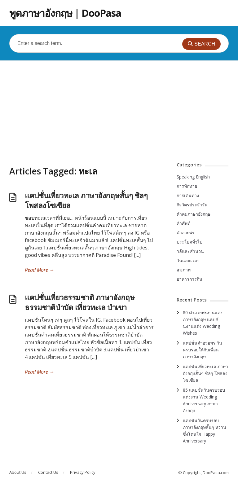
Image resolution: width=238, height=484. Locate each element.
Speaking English (193, 177)
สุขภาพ (184, 270)
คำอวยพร (186, 232)
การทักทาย (187, 186)
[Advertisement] (119, 107)
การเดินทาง (188, 195)
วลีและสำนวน (190, 251)
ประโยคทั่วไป (189, 242)
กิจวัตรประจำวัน (192, 205)
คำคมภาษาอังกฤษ (193, 214)
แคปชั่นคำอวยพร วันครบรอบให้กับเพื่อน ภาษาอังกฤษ (202, 349)
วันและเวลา (188, 260)
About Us (17, 472)
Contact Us (48, 472)
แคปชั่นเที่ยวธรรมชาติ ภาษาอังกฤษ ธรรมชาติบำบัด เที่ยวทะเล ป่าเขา (79, 302)
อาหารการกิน (189, 279)
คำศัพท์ (183, 223)
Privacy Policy (82, 472)
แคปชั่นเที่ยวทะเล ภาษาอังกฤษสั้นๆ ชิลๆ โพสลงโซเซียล (86, 200)
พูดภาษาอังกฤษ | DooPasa (65, 13)
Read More (39, 269)
